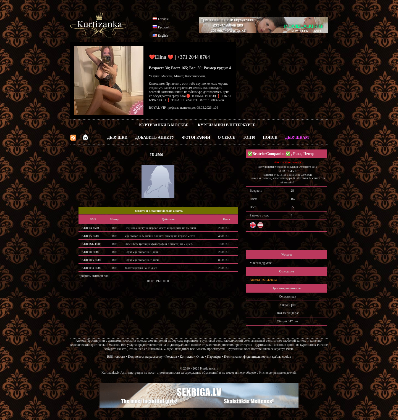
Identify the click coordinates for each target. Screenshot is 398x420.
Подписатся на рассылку (145, 357)
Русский (163, 27)
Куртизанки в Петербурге (226, 125)
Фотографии (196, 137)
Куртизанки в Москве (163, 125)
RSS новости (116, 357)
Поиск (270, 137)
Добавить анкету (154, 137)
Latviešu (163, 19)
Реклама (171, 357)
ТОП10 (249, 137)
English (163, 36)
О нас (200, 357)
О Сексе (226, 137)
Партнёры (214, 357)
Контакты (187, 357)
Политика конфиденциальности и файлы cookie (257, 357)
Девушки (117, 137)
